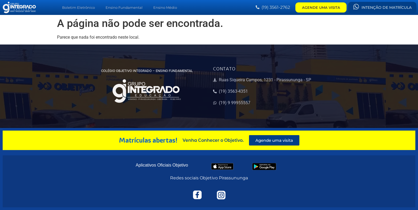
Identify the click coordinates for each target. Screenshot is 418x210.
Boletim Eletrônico (78, 7)
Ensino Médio (165, 7)
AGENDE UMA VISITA (321, 7)
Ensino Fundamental (124, 7)
